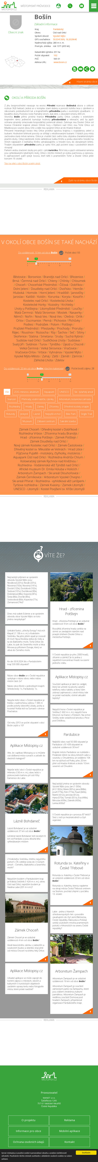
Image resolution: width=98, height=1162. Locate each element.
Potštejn (67, 324)
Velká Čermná (29, 348)
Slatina (33, 336)
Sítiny (80, 332)
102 (55, 55)
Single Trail (86, 414)
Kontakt (69, 1142)
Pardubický (58, 29)
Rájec (15, 332)
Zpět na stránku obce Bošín (82, 180)
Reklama (69, 1120)
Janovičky (77, 293)
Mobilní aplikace (69, 1131)
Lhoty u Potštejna (26, 309)
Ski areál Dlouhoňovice (63, 473)
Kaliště (30, 297)
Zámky (40, 406)
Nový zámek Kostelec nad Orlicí (34, 445)
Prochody (63, 328)
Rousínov (28, 332)
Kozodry (53, 305)
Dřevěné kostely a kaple (76, 406)
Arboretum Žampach (32, 473)
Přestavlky (48, 328)
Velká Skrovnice (51, 348)
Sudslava (74, 340)
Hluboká (18, 293)
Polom (55, 324)
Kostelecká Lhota (61, 301)
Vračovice (70, 348)
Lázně (36, 414)
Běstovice (19, 277)
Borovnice (34, 277)
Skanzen (11, 399)
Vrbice (42, 352)
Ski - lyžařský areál (83, 391)
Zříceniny (54, 406)
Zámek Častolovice (70, 445)
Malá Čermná (24, 313)
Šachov (62, 332)
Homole (32, 293)
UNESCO (64, 391)
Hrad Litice (75, 449)
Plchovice (60, 320)
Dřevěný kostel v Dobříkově (59, 429)
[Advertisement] (49, 212)
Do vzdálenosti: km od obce (37, 252)
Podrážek (42, 324)
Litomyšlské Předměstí (55, 309)
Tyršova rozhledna (25, 485)
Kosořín (78, 297)
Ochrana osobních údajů (28, 1142)
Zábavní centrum (46, 421)
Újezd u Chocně (73, 344)
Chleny (52, 281)
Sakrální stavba (68, 421)
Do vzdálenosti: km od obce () (34, 368)
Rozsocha (42, 332)
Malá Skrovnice (45, 313)
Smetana (47, 336)
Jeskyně (24, 414)
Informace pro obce (28, 1131)
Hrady (28, 406)
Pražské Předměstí (26, 328)
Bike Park (71, 414)
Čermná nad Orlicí (33, 281)
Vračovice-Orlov (25, 352)
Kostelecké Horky (34, 305)
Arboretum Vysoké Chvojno (62, 477)
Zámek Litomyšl (72, 485)
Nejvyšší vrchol (52, 414)
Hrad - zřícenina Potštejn (36, 437)
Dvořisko (65, 289)
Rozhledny (14, 406)
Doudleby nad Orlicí (44, 289)
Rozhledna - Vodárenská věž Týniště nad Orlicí (48, 465)
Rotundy (10, 414)
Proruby (77, 328)
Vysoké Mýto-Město (27, 356)
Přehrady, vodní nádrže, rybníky (37, 399)
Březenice (76, 277)
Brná (16, 281)
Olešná (69, 316)
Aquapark (49, 391)
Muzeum (27, 421)
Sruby (59, 336)
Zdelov (59, 360)
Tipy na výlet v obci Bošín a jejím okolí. (22, 163)
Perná (47, 320)
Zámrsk (77, 356)
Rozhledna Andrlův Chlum (65, 457)
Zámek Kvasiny (50, 485)
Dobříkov (76, 285)
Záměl (65, 356)
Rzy (53, 332)
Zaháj (46, 356)
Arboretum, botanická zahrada (75, 399)
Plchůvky (74, 320)
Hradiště (63, 293)
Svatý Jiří (18, 344)
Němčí (18, 316)
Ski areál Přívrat (22, 481)
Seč (72, 332)
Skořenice (20, 336)
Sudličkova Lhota (54, 340)
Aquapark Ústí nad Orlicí (29, 457)
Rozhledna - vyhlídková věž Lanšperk (60, 481)
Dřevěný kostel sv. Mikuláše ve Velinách (40, 449)
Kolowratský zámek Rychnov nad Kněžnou (48, 461)
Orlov (19, 320)
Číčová (64, 285)
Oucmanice (33, 320)
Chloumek (78, 281)
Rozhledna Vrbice (30, 433)
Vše (7, 391)
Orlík (79, 316)
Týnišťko (55, 344)
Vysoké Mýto (59, 36)
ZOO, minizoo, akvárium (26, 391)
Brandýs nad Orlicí (55, 277)
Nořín (29, 316)
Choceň (21, 285)
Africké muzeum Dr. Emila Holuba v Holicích (48, 469)
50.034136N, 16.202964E (65, 39)
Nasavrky (76, 313)
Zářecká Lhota (43, 360)
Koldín (41, 297)
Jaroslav (18, 297)
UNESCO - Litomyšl (26, 489)
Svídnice (31, 344)
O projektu (28, 1120)
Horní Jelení (47, 293)
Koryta (66, 297)
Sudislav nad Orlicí (28, 340)
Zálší (55, 356)
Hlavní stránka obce (87, 81)
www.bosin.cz (60, 62)
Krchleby (67, 305)
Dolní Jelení (20, 289)
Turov (43, 344)
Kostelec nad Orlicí (35, 301)
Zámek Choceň (29, 429)
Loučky (77, 309)
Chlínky (64, 281)
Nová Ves (41, 316)
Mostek (62, 313)
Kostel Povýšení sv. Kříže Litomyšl (63, 489)
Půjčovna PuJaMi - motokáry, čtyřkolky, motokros (48, 453)
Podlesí (28, 324)
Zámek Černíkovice (29, 477)
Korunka (53, 297)
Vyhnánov (55, 352)
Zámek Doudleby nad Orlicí (48, 441)
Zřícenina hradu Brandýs (60, 433)
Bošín (42, 16)
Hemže (78, 289)
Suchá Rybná (74, 336)
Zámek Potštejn (65, 437)
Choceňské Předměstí (42, 285)
